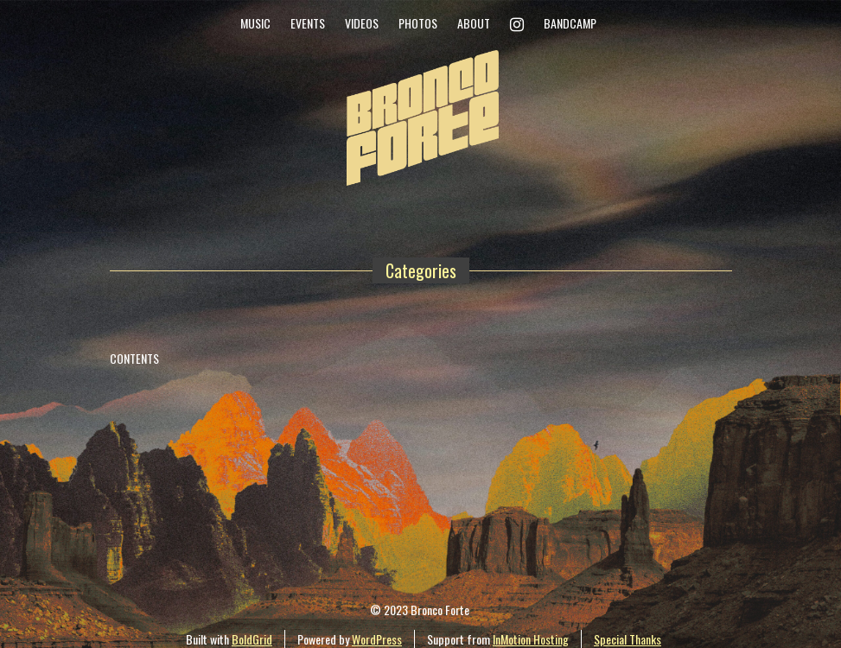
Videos (362, 23)
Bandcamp (570, 23)
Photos (417, 23)
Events (307, 23)
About (473, 23)
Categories (420, 270)
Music (255, 23)
